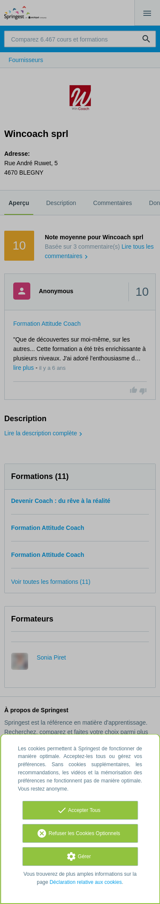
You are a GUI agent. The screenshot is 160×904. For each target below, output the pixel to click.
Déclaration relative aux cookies (85, 882)
